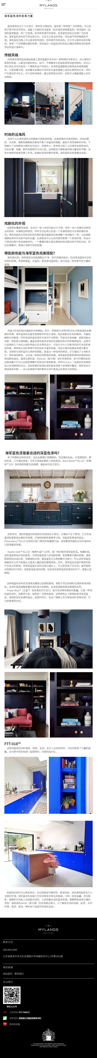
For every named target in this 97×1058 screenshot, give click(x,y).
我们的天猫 (15, 1024)
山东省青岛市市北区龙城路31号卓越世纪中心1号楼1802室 (33, 956)
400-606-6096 (10, 949)
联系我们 (19, 973)
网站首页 (7, 973)
